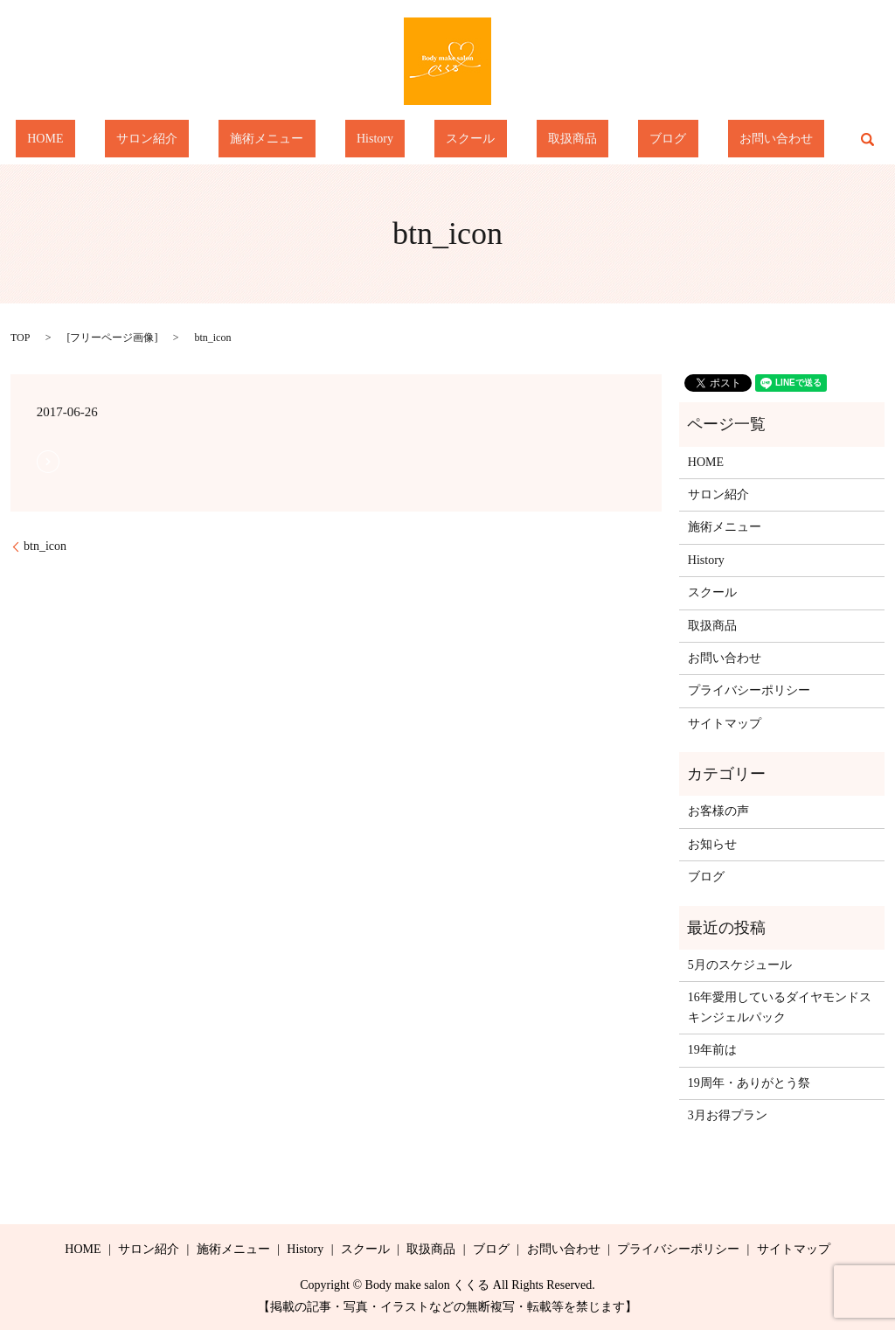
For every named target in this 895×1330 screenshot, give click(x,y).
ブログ (609, 139)
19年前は (712, 1049)
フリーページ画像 (112, 337)
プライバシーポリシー (749, 690)
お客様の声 (718, 811)
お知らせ (712, 844)
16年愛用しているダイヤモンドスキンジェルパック (779, 1007)
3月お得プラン (727, 1115)
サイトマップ (724, 723)
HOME (127, 139)
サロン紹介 (205, 139)
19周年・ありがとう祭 (749, 1083)
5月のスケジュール (740, 964)
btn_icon (45, 546)
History (386, 139)
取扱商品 (536, 139)
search (773, 139)
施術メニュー (301, 139)
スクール (458, 139)
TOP (20, 337)
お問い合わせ (693, 139)
